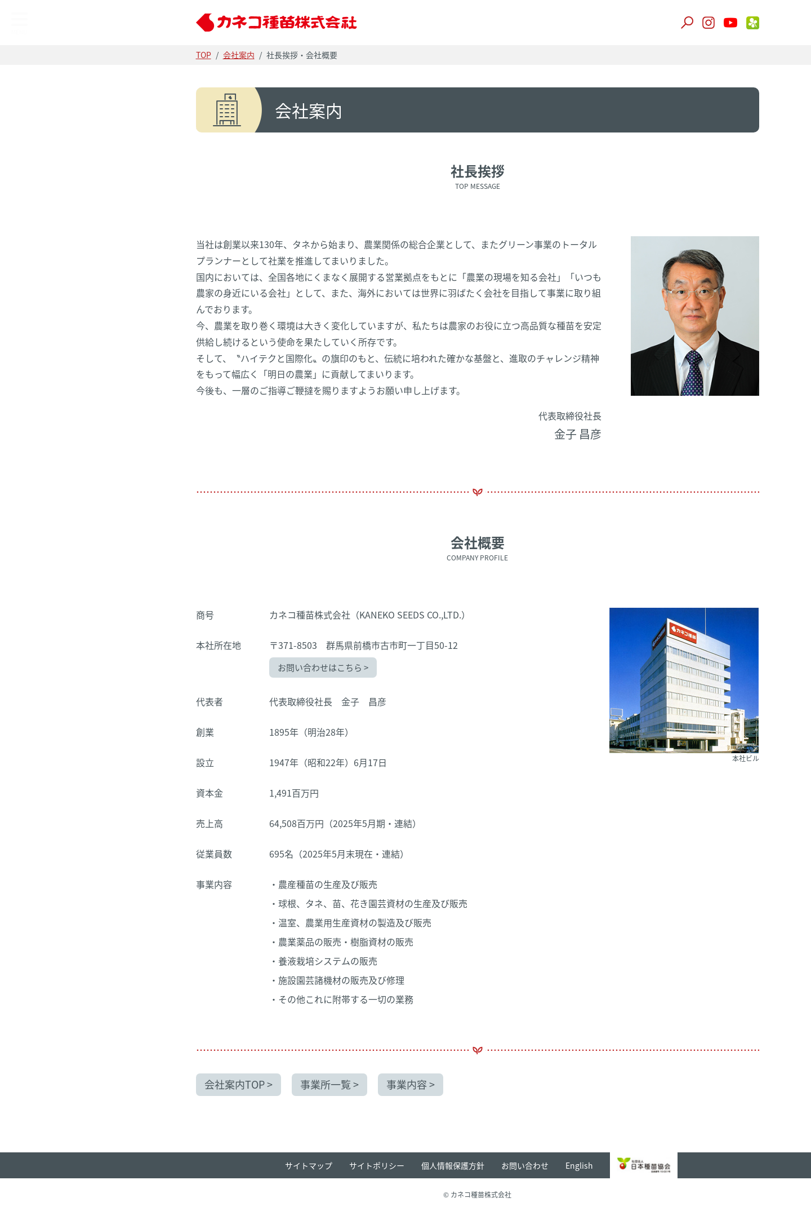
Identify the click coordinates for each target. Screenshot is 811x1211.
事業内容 (38, 179)
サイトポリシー (378, 1164)
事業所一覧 (42, 151)
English (581, 1164)
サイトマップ (310, 1164)
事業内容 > (413, 1084)
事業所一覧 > (331, 1084)
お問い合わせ (526, 1164)
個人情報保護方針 (454, 1164)
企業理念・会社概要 (60, 123)
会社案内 (240, 54)
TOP (31, 61)
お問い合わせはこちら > (324, 667)
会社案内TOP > (240, 1084)
